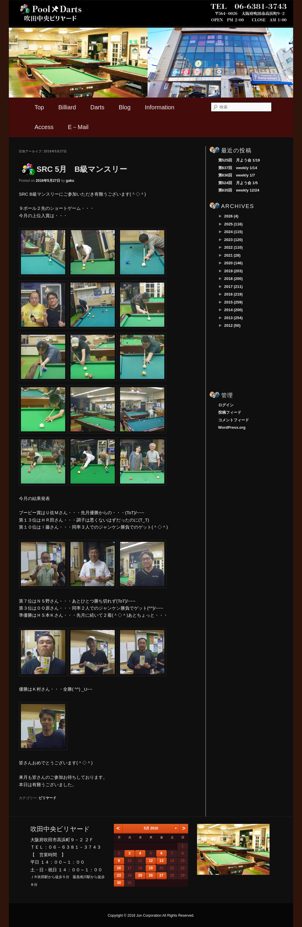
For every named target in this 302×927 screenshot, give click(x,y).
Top (39, 107)
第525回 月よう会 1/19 (239, 160)
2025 (233, 224)
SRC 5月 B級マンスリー (82, 169)
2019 (233, 271)
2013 (233, 318)
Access (44, 127)
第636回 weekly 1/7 (236, 175)
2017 (233, 286)
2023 (233, 239)
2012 (232, 325)
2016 (233, 294)
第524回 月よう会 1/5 (238, 183)
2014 (233, 310)
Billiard (67, 107)
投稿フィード (229, 412)
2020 (233, 263)
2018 (233, 278)
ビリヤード (47, 798)
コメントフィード (233, 420)
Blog (125, 107)
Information (159, 107)
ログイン (226, 405)
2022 (233, 247)
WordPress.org (232, 427)
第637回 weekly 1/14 (237, 168)
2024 (233, 232)
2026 (231, 216)
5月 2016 (151, 828)
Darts (97, 107)
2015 (233, 302)
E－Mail (78, 127)
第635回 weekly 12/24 (238, 190)
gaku (70, 181)
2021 (232, 255)
